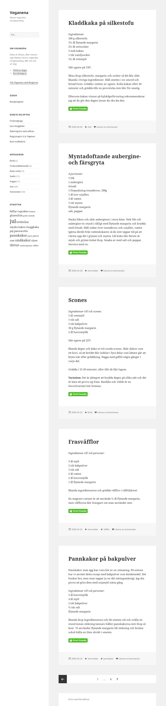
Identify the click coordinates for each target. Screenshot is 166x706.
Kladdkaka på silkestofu (101, 22)
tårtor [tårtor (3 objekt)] (14, 245)
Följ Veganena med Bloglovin (24, 82)
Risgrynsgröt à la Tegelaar (22, 136)
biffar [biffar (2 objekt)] (13, 211)
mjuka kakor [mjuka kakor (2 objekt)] (18, 227)
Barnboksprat (20, 73)
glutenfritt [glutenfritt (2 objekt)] (16, 215)
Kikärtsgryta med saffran (22, 131)
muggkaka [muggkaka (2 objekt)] (32, 227)
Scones (77, 300)
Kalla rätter (15, 171)
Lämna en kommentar (107, 126)
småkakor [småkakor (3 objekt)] (23, 240)
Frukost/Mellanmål (19, 165)
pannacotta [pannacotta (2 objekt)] (21, 231)
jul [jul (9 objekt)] (13, 221)
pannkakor (108, 658)
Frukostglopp (16, 120)
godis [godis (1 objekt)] (25, 216)
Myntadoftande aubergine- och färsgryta (104, 159)
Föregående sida (63, 679)
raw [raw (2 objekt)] (12, 240)
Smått (12, 176)
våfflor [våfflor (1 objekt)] (35, 245)
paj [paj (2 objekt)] (12, 231)
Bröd (12, 160)
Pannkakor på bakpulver (102, 558)
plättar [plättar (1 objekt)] (36, 236)
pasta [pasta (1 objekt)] (29, 236)
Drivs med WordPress (78, 699)
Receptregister (17, 101)
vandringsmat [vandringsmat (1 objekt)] (26, 245)
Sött (12, 186)
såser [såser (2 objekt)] (34, 240)
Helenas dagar (20, 70)
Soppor (13, 181)
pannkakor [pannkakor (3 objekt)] (18, 235)
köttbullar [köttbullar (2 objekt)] (22, 222)
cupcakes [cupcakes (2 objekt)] (23, 211)
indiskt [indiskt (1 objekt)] (31, 216)
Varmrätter (15, 191)
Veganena (19, 12)
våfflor (106, 529)
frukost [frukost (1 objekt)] (32, 211)
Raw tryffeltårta (17, 141)
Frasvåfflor (83, 441)
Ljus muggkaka (17, 126)
